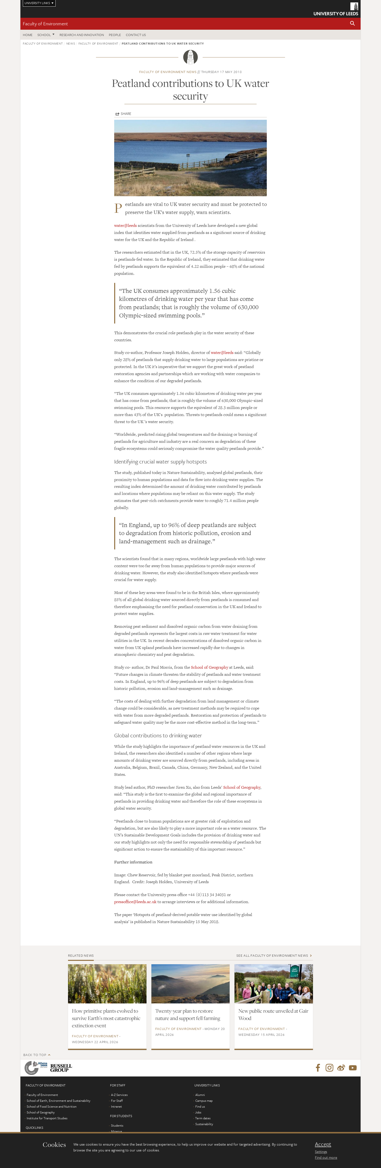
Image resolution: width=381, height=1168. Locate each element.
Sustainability (204, 1124)
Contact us (136, 34)
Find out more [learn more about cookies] (326, 1157)
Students (117, 1125)
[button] (352, 24)
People (115, 34)
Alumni (200, 1094)
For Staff (117, 1100)
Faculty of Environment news (168, 71)
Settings (321, 1151)
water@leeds (125, 225)
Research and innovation (82, 34)
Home (28, 34)
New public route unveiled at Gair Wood (273, 1014)
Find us (200, 1106)
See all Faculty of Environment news (272, 955)
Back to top (34, 1054)
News (70, 43)
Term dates (202, 1118)
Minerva (116, 1131)
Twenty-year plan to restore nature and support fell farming (187, 1014)
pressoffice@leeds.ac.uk (135, 902)
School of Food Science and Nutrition (52, 1106)
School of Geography (209, 667)
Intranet (116, 1106)
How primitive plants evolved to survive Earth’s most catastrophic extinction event (106, 1018)
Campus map (204, 1100)
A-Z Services (119, 1094)
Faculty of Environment (45, 23)
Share (126, 113)
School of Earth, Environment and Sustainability (58, 1100)
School (44, 34)
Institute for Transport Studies (47, 1118)
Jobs (198, 1112)
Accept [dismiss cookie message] (323, 1144)
